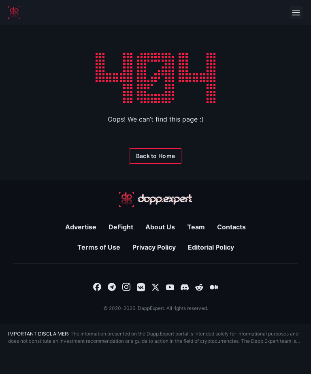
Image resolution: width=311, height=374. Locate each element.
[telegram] (112, 286)
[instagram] (126, 286)
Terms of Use (98, 247)
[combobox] (97, 286)
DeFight (121, 227)
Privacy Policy (154, 247)
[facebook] (97, 286)
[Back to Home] (155, 156)
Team (196, 227)
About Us (160, 227)
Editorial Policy (211, 247)
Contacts (231, 227)
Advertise (80, 227)
